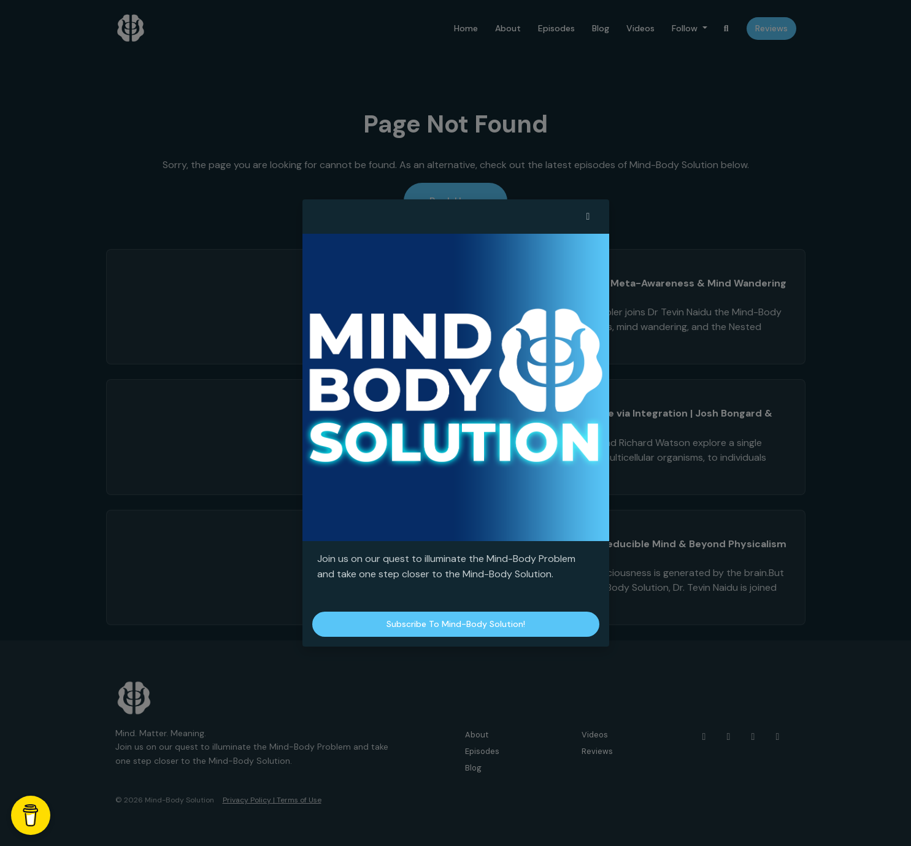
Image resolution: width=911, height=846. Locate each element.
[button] (588, 216)
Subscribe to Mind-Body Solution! (455, 623)
